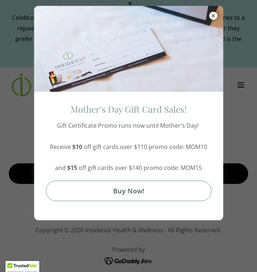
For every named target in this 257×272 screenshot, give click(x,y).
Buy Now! (128, 190)
